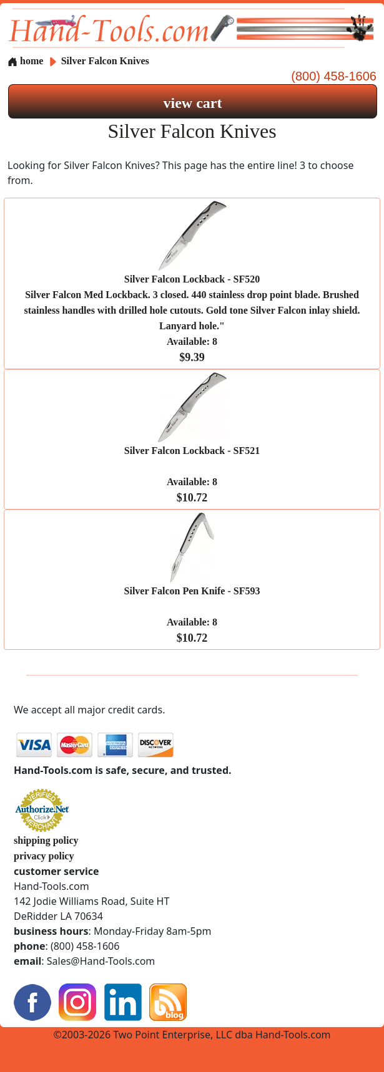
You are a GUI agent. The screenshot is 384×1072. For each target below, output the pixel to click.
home (25, 61)
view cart (193, 103)
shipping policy (46, 840)
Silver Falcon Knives (105, 61)
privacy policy (44, 856)
